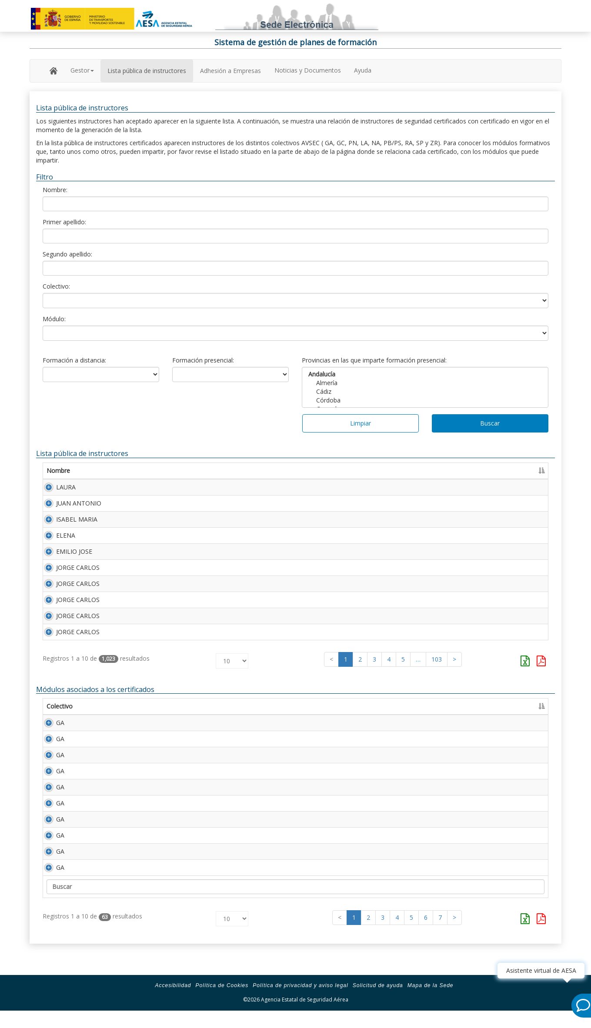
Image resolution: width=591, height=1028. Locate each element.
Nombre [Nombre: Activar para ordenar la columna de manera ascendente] (58, 470)
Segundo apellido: (67, 254)
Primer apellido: (64, 222)
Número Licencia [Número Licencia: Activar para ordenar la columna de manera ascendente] (376, 470)
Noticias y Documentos (307, 70)
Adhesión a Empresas (230, 71)
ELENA (56, 540)
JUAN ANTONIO (69, 505)
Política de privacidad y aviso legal (300, 1003)
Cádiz (425, 391)
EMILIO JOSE (65, 558)
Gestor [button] (82, 70)
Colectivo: (56, 286)
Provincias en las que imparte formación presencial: (374, 360)
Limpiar (360, 423)
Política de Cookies (222, 1003)
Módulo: (54, 319)
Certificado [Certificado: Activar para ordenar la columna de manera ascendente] (442, 470)
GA (51, 740)
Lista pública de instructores (146, 71)
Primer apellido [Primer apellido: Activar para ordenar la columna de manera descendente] (148, 470)
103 (436, 676)
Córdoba (425, 400)
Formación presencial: (203, 360)
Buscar (490, 423)
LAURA (56, 487)
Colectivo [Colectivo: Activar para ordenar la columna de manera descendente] (60, 723)
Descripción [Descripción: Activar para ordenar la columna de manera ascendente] (144, 723)
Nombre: (55, 190)
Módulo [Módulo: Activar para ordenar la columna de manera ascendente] (100, 723)
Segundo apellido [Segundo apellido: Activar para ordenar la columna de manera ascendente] (269, 470)
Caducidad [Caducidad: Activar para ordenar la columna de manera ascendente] (489, 470)
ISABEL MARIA (67, 523)
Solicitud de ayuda (378, 1003)
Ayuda (362, 70)
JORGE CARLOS (68, 576)
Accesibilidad (173, 1003)
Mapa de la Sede (430, 1003)
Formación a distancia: (74, 360)
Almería (425, 383)
